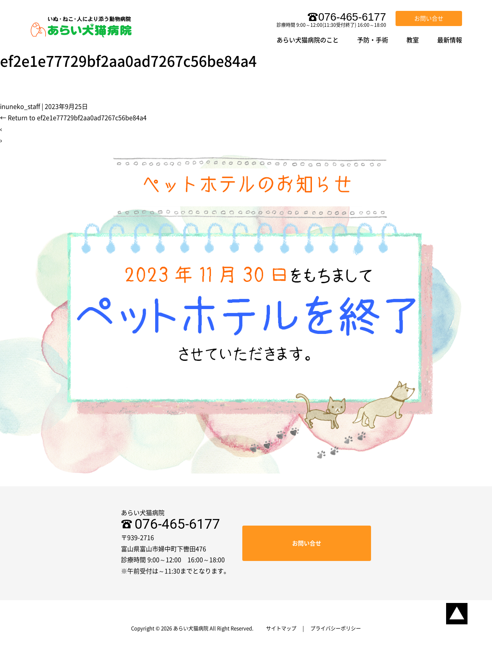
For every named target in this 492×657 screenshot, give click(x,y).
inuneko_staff (20, 106)
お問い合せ (428, 18)
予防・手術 (372, 40)
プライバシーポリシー (335, 628)
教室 (412, 40)
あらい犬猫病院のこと (308, 40)
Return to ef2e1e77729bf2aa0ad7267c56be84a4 (73, 118)
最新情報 (449, 40)
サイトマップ (281, 628)
